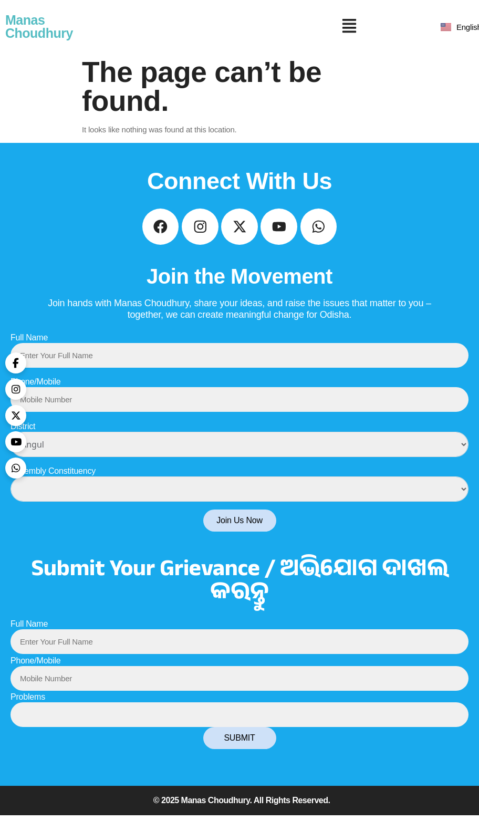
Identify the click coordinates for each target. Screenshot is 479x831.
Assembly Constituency (53, 486)
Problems (28, 712)
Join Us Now (239, 536)
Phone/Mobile (35, 397)
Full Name (29, 352)
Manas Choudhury (39, 26)
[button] (349, 26)
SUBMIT (239, 753)
